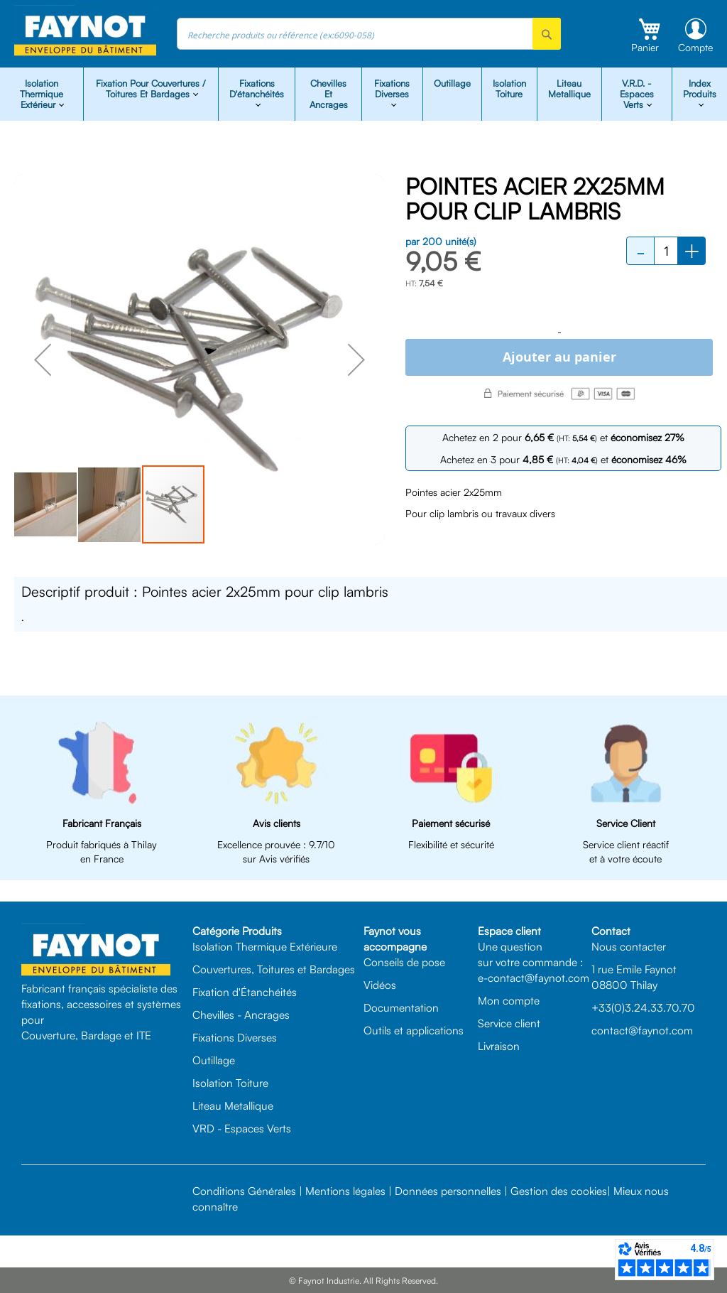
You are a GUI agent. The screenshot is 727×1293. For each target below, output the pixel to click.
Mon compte (509, 1000)
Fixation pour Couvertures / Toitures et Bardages (151, 88)
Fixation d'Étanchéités (244, 992)
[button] (42, 359)
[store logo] (85, 31)
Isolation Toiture (509, 88)
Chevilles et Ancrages (329, 93)
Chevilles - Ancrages (241, 1014)
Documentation (401, 1007)
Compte (695, 47)
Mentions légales (345, 1191)
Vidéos (380, 985)
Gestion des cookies (558, 1191)
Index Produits (699, 88)
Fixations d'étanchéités (256, 88)
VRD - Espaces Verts (241, 1128)
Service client (509, 1023)
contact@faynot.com (642, 1030)
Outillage (452, 83)
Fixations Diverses (234, 1037)
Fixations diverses (392, 88)
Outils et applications (414, 1030)
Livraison (499, 1046)
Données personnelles (448, 1191)
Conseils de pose (404, 962)
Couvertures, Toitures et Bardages (273, 969)
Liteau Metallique (569, 88)
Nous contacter (628, 946)
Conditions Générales (244, 1191)
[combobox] (369, 34)
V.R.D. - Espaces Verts (637, 93)
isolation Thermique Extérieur (41, 93)
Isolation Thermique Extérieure (264, 946)
